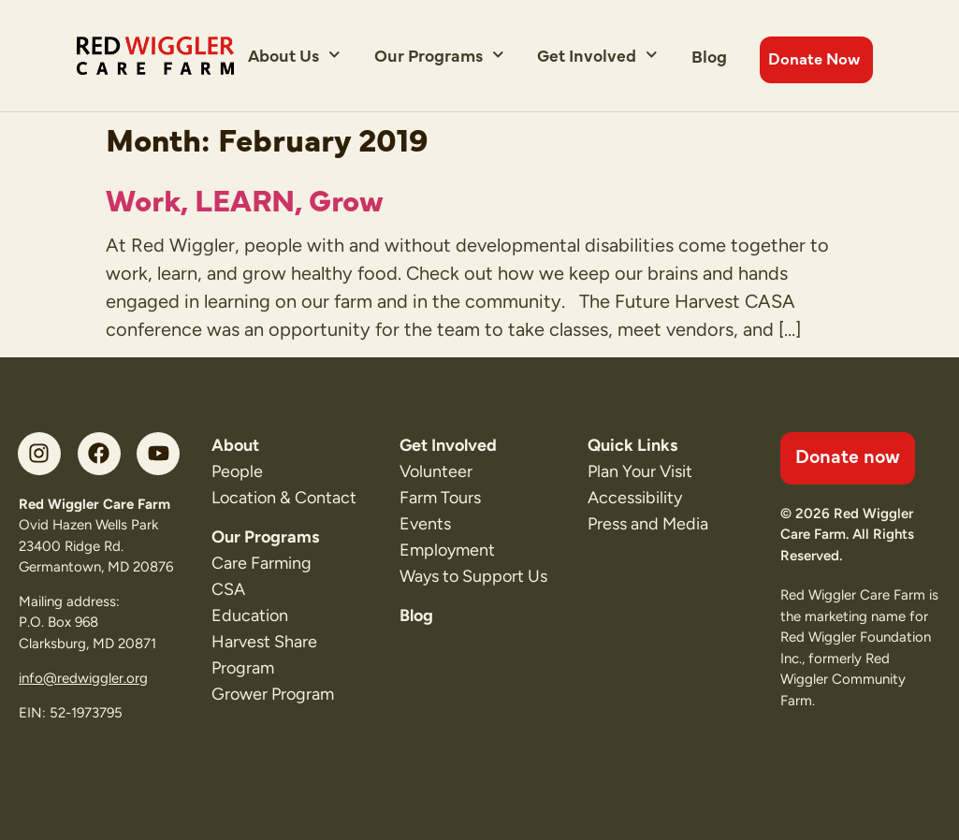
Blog (709, 55)
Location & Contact (283, 497)
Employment (447, 550)
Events (425, 524)
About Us (294, 55)
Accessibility (635, 497)
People (237, 471)
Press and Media (648, 524)
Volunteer (436, 471)
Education (249, 615)
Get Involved (597, 55)
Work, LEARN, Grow (245, 198)
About (235, 445)
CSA (228, 589)
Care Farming (261, 563)
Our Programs (439, 55)
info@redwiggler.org (83, 678)
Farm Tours (440, 497)
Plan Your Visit (640, 471)
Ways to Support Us (473, 576)
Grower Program (272, 694)
